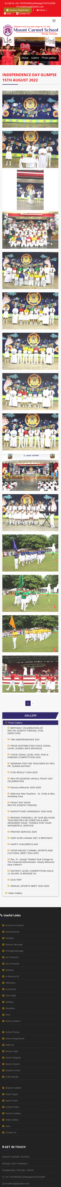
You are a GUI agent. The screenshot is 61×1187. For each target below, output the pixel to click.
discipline (10, 1008)
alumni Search (12, 1064)
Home (41, 10)
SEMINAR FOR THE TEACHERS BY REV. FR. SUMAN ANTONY (31, 764)
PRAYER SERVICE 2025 (23, 831)
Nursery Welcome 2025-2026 (25, 787)
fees (7, 1014)
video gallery (15, 893)
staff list (9, 1045)
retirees (9, 970)
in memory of (12, 976)
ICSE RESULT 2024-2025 (24, 772)
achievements (12, 932)
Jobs (7, 13)
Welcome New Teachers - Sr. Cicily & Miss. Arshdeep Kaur (31, 795)
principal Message (14, 951)
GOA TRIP (16, 879)
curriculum (10, 989)
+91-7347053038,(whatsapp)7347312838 (35, 3)
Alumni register (13, 1057)
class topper (11, 1094)
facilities (9, 938)
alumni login (11, 1051)
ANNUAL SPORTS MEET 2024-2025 (29, 886)
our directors (11, 957)
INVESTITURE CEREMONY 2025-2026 (31, 811)
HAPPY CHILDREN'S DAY (24, 844)
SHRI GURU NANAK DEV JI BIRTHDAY (31, 838)
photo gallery (15, 722)
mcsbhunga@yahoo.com (31, 6)
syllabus (9, 1002)
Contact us (23, 13)
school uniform (12, 1021)
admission (10, 983)
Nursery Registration (17, 10)
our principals (12, 963)
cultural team (12, 1107)
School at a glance (14, 925)
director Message (14, 944)
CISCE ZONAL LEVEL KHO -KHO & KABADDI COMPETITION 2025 (28, 756)
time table (10, 995)
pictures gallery (13, 1113)
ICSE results (11, 1077)
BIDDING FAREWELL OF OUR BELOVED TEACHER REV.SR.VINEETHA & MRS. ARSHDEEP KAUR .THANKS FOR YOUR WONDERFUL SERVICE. (31, 821)
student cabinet (13, 1088)
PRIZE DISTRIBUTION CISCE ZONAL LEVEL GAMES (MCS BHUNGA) (29, 747)
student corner (12, 1070)
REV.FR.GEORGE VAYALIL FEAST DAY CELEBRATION (30, 780)
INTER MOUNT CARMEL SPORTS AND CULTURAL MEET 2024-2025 (30, 851)
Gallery (35, 57)
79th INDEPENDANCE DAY (25, 739)
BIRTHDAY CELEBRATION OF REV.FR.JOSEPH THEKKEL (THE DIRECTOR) (25, 731)
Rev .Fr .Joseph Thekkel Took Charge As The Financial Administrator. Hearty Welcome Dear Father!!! (31, 862)
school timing (12, 1032)
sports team (11, 1100)
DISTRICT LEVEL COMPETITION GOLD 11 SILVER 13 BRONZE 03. (30, 872)
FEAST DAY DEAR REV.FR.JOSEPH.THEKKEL (22, 803)
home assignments (14, 1038)
